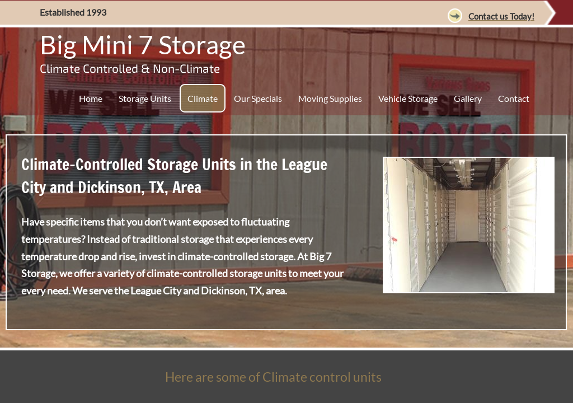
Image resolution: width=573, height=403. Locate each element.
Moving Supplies (330, 98)
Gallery (468, 98)
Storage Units (145, 98)
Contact (513, 98)
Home (90, 98)
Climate (202, 98)
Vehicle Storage (408, 98)
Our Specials (258, 98)
